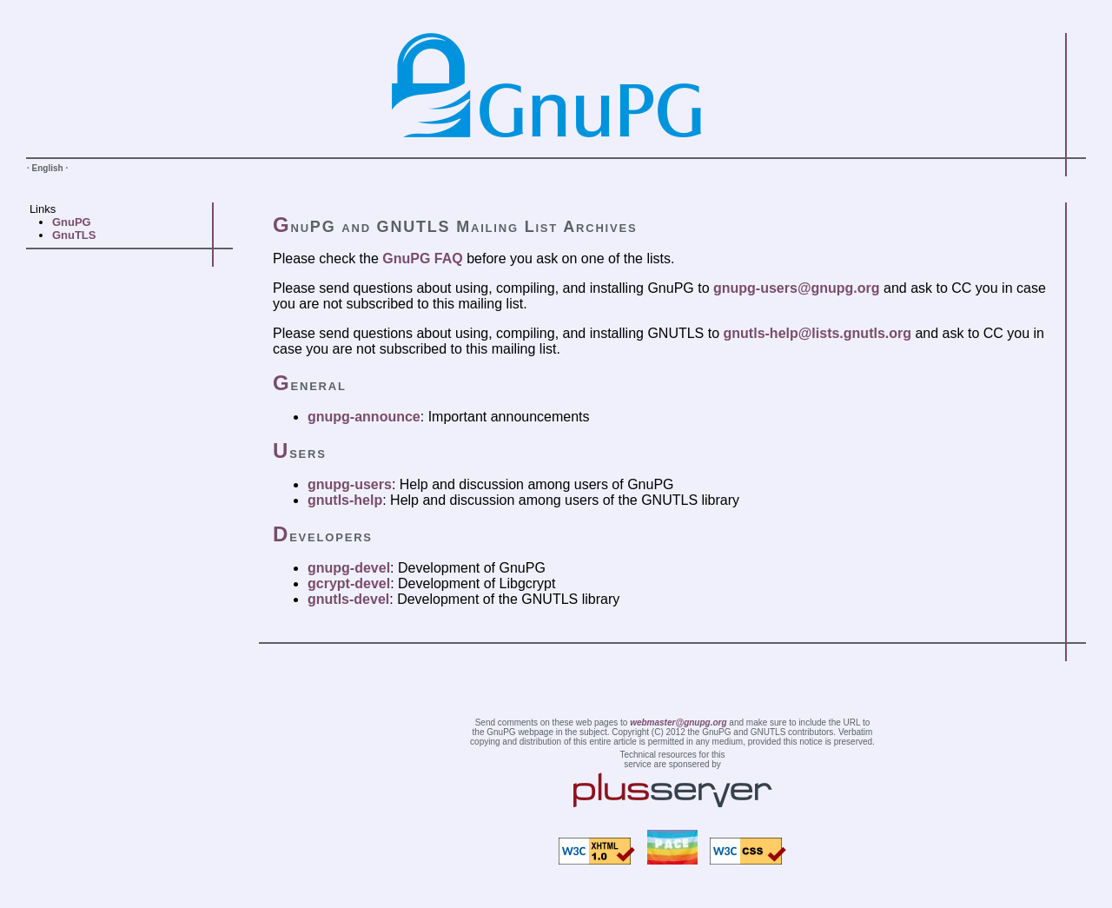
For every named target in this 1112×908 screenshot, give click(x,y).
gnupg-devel (349, 567)
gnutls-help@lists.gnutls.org (817, 333)
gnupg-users (350, 484)
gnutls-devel (348, 599)
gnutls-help (345, 500)
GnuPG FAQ (422, 258)
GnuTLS (74, 235)
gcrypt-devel (349, 583)
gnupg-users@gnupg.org (796, 288)
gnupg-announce (364, 416)
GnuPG (71, 222)
